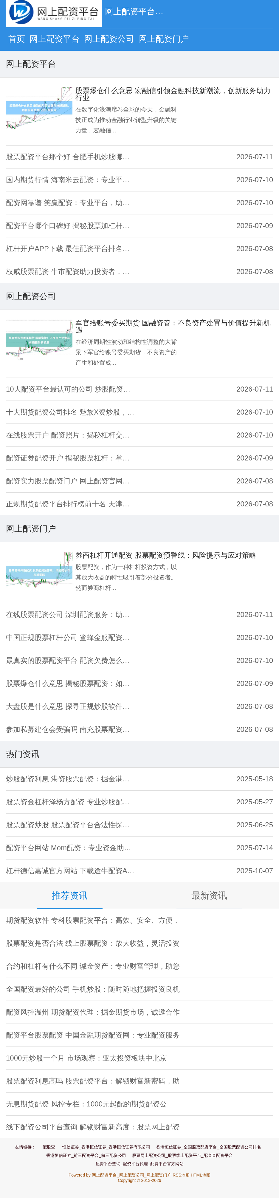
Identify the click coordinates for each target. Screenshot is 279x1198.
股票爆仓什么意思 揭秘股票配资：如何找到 (71, 683)
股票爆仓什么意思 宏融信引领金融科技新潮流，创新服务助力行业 (173, 94)
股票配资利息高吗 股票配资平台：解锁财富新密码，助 (93, 1081)
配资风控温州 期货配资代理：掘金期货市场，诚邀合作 (93, 1012)
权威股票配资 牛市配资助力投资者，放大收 (71, 272)
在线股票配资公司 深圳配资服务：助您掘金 (71, 614)
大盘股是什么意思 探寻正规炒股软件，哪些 (71, 706)
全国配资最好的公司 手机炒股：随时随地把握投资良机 (93, 989)
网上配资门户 (164, 39)
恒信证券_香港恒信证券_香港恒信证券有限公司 (106, 1147)
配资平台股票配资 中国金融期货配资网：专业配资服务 (93, 1035)
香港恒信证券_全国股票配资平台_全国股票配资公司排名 (208, 1147)
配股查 (49, 1147)
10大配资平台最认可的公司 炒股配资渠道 (71, 389)
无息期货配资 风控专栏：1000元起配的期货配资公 (86, 1104)
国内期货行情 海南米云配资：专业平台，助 (71, 180)
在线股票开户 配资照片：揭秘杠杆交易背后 (71, 435)
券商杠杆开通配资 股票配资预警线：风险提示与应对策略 (165, 555)
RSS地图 (181, 1175)
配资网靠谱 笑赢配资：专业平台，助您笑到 (71, 203)
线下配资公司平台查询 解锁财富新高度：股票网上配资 (93, 1127)
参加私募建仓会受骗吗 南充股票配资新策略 (71, 729)
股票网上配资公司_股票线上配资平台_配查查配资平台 (182, 1155)
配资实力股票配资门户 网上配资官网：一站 (71, 481)
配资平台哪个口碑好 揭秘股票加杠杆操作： (71, 226)
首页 (16, 39)
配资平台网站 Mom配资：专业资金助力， (71, 848)
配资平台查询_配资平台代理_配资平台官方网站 (139, 1163)
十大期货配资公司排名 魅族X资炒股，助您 (71, 412)
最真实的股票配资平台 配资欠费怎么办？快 (71, 660)
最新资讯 (209, 895)
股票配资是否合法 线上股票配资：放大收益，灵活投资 (93, 943)
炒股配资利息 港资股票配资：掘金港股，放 (71, 779)
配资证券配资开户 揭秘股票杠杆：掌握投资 (71, 458)
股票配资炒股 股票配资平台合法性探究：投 (71, 825)
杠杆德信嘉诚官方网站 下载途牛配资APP (71, 871)
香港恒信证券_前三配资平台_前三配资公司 (86, 1155)
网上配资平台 (55, 39)
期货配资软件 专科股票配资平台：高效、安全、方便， (93, 920)
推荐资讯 (70, 895)
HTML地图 (200, 1175)
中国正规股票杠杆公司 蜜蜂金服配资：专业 (71, 637)
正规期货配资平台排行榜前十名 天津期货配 (71, 504)
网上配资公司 (109, 39)
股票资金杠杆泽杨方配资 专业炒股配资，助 (71, 802)
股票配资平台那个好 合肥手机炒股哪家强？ (71, 157)
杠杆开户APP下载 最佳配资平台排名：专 (71, 249)
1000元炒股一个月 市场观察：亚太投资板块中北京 (86, 1058)
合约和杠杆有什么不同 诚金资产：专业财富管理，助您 (93, 966)
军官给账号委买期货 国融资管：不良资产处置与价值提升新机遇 (173, 326)
